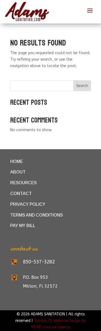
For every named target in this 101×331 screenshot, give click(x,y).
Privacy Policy (27, 204)
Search (82, 85)
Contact (21, 193)
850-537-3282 (39, 262)
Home (16, 161)
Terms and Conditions (36, 215)
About (18, 172)
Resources (23, 182)
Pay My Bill (22, 225)
